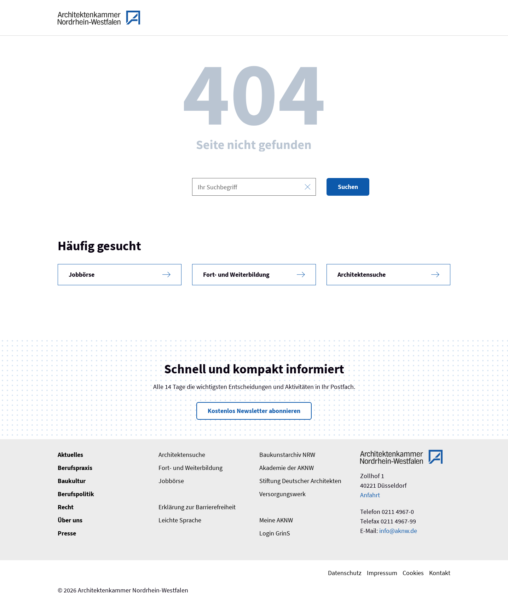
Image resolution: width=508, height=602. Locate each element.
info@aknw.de (398, 531)
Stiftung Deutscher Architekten (300, 481)
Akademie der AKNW (286, 468)
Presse (67, 533)
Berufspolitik (76, 494)
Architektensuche (181, 455)
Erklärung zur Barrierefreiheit (197, 507)
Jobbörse (171, 481)
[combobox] (254, 187)
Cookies (413, 573)
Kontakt (439, 573)
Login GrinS (274, 533)
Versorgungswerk (282, 494)
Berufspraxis (75, 468)
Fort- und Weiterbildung (190, 468)
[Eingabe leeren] (308, 187)
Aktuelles (70, 455)
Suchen (348, 187)
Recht (66, 507)
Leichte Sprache (179, 520)
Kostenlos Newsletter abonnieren (254, 411)
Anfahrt (370, 495)
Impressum (382, 573)
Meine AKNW (276, 520)
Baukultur (72, 481)
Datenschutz (345, 573)
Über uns (70, 520)
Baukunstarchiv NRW (287, 455)
